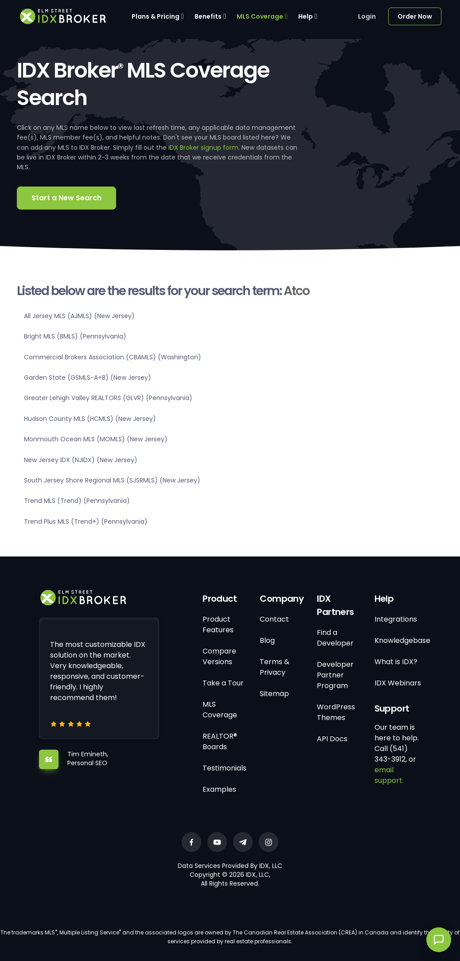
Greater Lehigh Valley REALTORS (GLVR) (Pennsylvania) (108, 397)
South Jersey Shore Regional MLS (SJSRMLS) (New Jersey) (112, 480)
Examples (219, 789)
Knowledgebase (402, 640)
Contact (274, 619)
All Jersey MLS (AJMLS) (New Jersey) (79, 315)
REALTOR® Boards (220, 741)
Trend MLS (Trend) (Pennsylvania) (77, 500)
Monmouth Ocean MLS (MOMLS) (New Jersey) (96, 439)
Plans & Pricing (155, 16)
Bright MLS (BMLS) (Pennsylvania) (75, 336)
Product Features (218, 624)
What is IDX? (395, 662)
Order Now (415, 16)
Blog (267, 640)
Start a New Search (66, 198)
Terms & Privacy (274, 667)
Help (305, 16)
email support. (389, 775)
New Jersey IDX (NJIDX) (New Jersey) (80, 459)
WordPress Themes (336, 712)
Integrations (395, 619)
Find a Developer (335, 637)
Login (367, 16)
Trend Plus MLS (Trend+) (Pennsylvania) (86, 521)
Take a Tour (223, 683)
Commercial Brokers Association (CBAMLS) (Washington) (112, 357)
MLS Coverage (260, 16)
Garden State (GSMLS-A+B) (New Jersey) (87, 377)
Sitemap (274, 694)
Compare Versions (219, 656)
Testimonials (224, 768)
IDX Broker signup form (203, 147)
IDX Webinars (397, 683)
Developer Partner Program (335, 675)
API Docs (332, 739)
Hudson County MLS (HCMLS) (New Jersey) (90, 418)
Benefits (208, 16)
